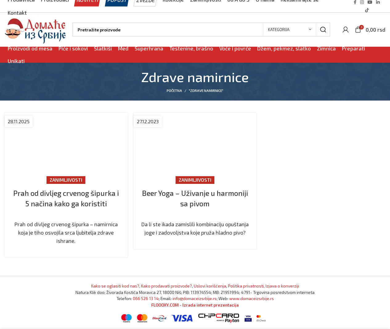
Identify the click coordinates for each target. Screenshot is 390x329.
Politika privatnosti (246, 285)
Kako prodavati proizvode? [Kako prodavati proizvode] (166, 285)
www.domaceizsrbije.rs (251, 298)
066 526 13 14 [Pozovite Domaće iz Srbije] (146, 298)
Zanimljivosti (66, 180)
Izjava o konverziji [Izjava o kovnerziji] (282, 285)
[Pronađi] (201, 29)
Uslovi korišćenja (210, 285)
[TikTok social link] (367, 10)
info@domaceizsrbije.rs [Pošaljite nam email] (195, 298)
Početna (174, 91)
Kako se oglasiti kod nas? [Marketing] (115, 285)
